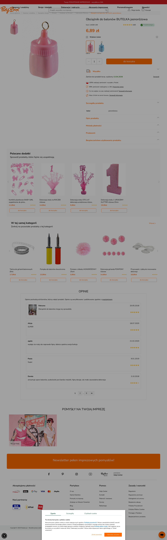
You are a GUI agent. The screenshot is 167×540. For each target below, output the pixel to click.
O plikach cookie (90, 513)
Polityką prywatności (90, 522)
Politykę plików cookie (101, 526)
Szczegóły (70, 513)
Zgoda (53, 513)
